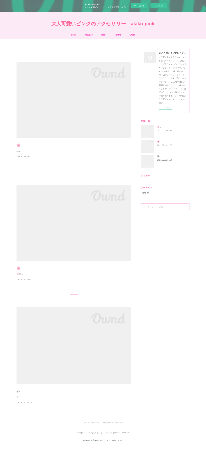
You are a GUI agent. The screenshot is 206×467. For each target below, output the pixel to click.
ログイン (158, 6)
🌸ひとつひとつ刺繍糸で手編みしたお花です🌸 (51, 145)
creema (118, 35)
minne (103, 35)
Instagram (88, 35)
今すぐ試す (139, 5)
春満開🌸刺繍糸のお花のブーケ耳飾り (44, 405)
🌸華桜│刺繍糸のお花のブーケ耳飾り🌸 (46, 275)
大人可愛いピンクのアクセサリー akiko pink (103, 23)
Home (73, 35)
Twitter (132, 35)
